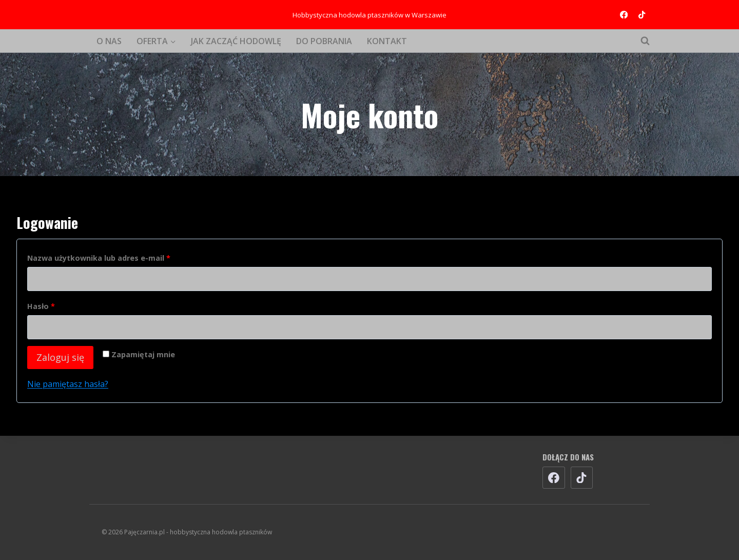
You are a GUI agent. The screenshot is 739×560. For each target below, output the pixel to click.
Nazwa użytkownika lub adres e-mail (102, 258)
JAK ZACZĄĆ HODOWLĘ (236, 41)
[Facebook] (624, 15)
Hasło (44, 307)
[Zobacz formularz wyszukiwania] (640, 41)
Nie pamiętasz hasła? (67, 384)
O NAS (109, 41)
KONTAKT (387, 41)
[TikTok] (642, 15)
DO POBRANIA (324, 41)
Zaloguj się (60, 357)
